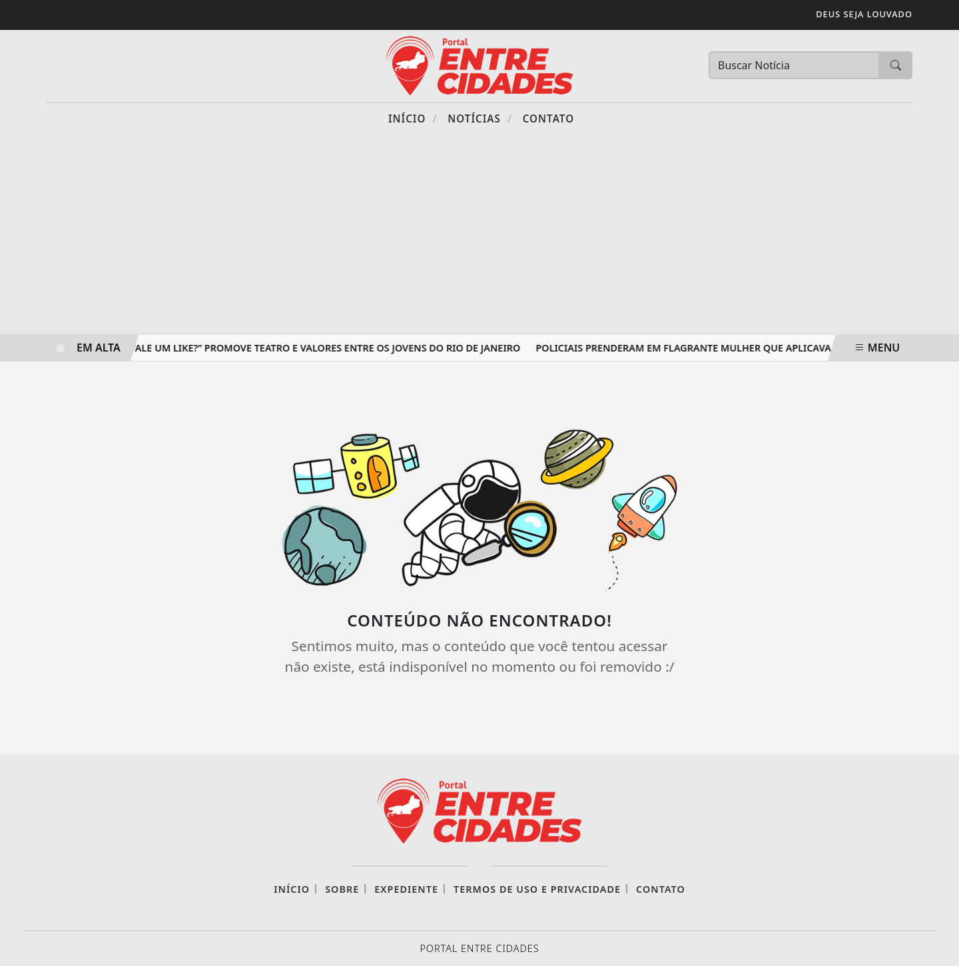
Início (413, 118)
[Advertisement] (479, 235)
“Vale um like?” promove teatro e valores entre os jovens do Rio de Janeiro (324, 348)
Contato (548, 118)
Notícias (480, 118)
